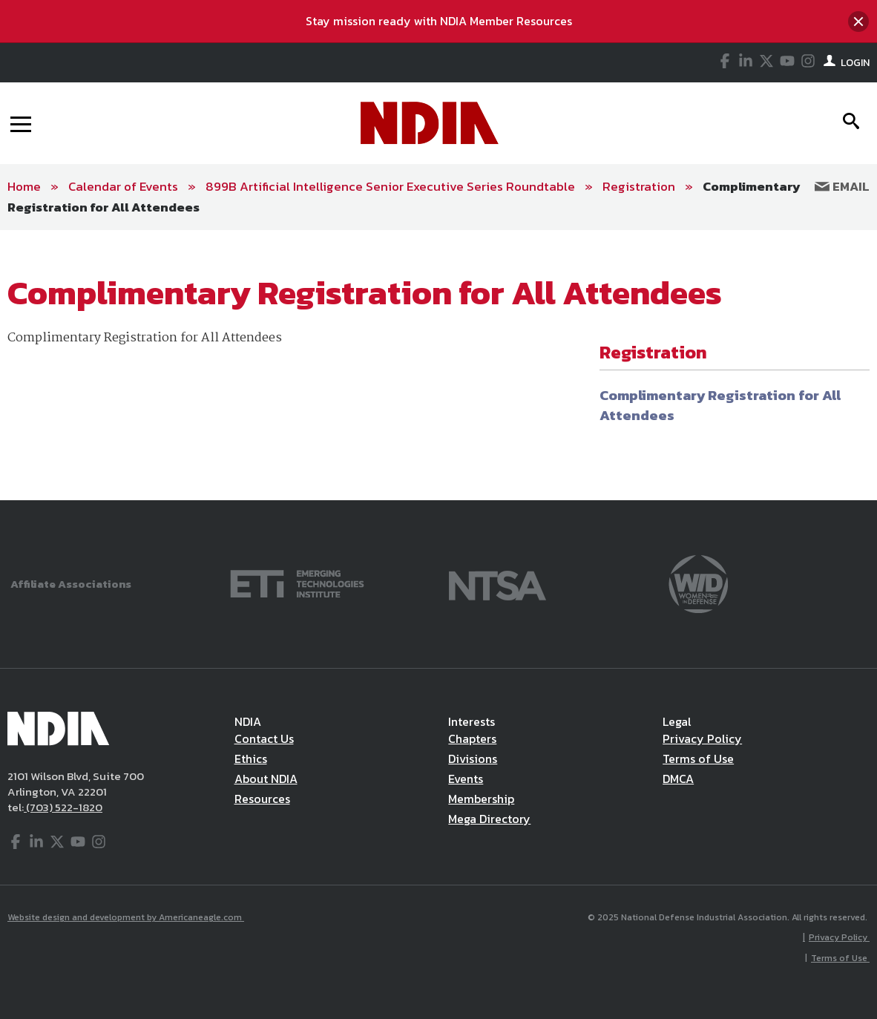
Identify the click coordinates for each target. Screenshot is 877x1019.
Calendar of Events (123, 186)
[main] (438, 365)
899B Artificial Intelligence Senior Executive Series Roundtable (390, 186)
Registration (638, 186)
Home (24, 186)
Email (842, 186)
